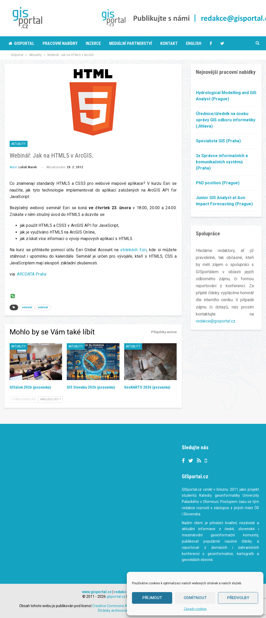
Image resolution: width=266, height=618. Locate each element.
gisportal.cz (116, 596)
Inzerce (93, 43)
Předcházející (23, 399)
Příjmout (152, 597)
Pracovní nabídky (60, 43)
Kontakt (169, 43)
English (193, 43)
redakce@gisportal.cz (215, 321)
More (225, 43)
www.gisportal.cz (97, 592)
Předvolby (238, 597)
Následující (50, 399)
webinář (43, 307)
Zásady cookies (195, 609)
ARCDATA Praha (31, 274)
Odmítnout (195, 597)
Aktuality (18, 144)
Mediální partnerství (130, 43)
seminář (27, 307)
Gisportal (21, 43)
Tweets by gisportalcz (113, 448)
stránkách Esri (133, 249)
